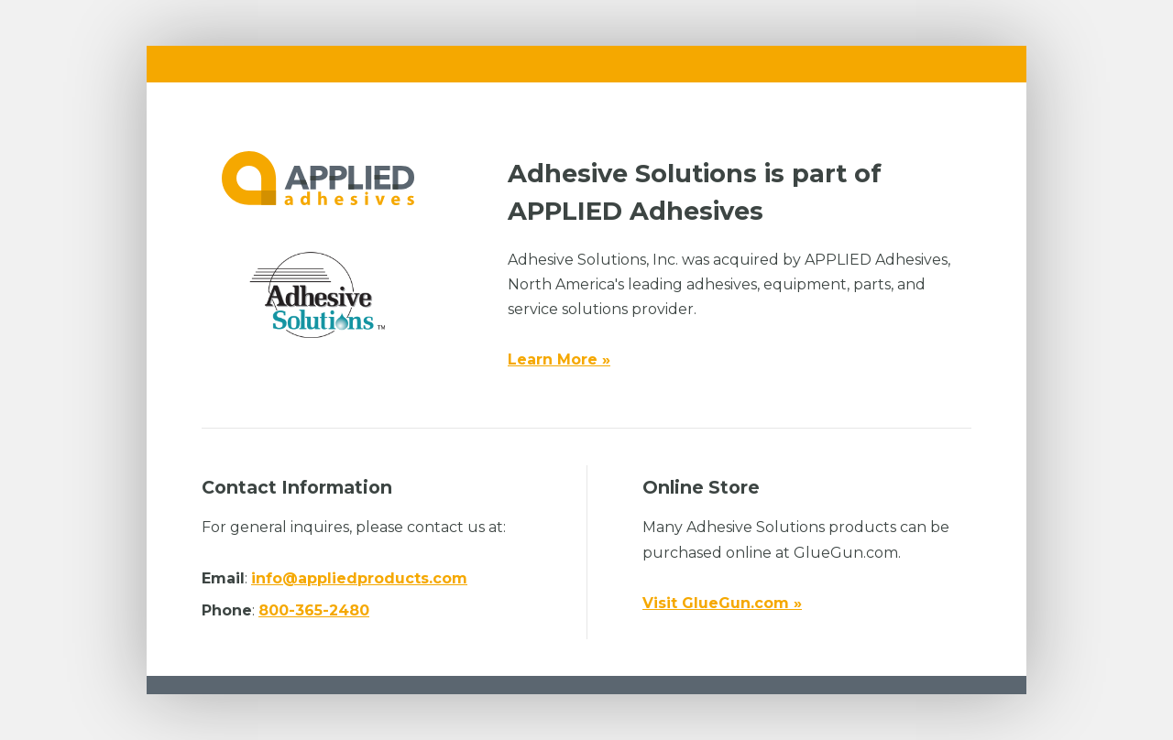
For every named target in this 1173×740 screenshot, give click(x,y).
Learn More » (559, 359)
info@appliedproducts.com (359, 578)
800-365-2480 (313, 610)
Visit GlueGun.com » (722, 603)
